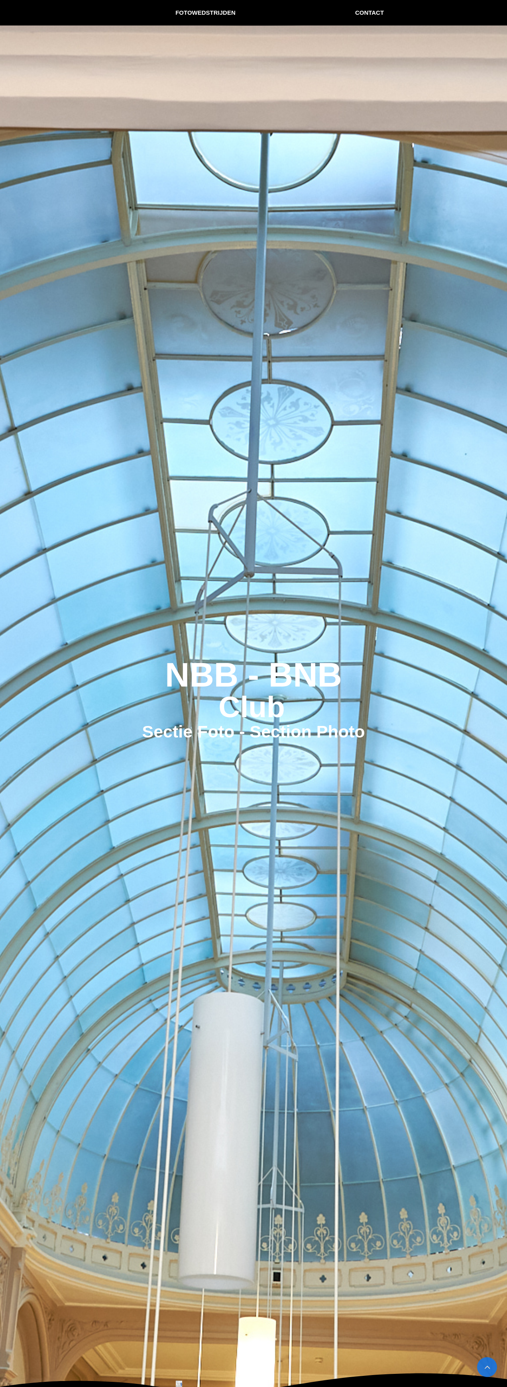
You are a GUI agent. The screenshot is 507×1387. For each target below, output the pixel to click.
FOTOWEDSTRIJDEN (205, 12)
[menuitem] (206, 13)
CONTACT (369, 12)
